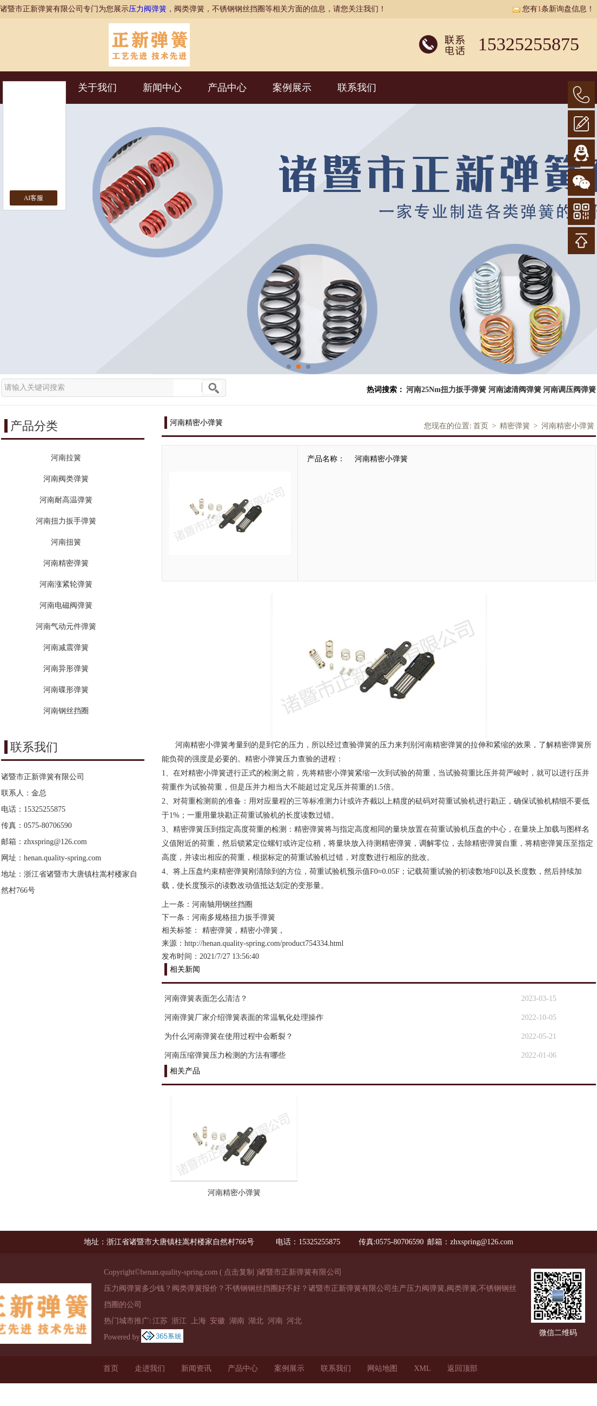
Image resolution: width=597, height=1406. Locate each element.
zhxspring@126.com (55, 842)
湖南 (236, 1321)
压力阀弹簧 (148, 9)
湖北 (255, 1321)
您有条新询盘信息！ (553, 9)
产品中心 (227, 87)
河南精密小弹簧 (567, 426)
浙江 (179, 1321)
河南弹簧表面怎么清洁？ (206, 998)
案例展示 (292, 87)
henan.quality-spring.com (62, 858)
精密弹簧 (515, 426)
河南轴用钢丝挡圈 (222, 904)
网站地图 (382, 1368)
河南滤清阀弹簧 (514, 390)
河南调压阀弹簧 (569, 390)
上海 (198, 1321)
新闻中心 (162, 87)
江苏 (160, 1321)
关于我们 (97, 87)
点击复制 (239, 1272)
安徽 (217, 1321)
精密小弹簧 (259, 930)
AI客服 (34, 198)
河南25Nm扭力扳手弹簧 (446, 390)
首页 (480, 426)
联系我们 (356, 87)
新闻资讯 (196, 1368)
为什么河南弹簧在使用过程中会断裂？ (228, 1036)
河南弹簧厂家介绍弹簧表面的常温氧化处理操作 (243, 1017)
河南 (275, 1321)
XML (422, 1368)
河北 (294, 1321)
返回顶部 (462, 1368)
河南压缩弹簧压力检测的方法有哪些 (225, 1055)
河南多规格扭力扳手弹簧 (233, 917)
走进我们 (150, 1368)
